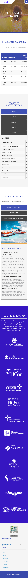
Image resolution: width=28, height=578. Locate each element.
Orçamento (5, 561)
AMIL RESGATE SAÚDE (14, 207)
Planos (4, 555)
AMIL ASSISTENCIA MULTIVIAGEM (14, 218)
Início (4, 552)
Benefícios (5, 558)
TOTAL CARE (14, 213)
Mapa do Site (6, 567)
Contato (5, 564)
